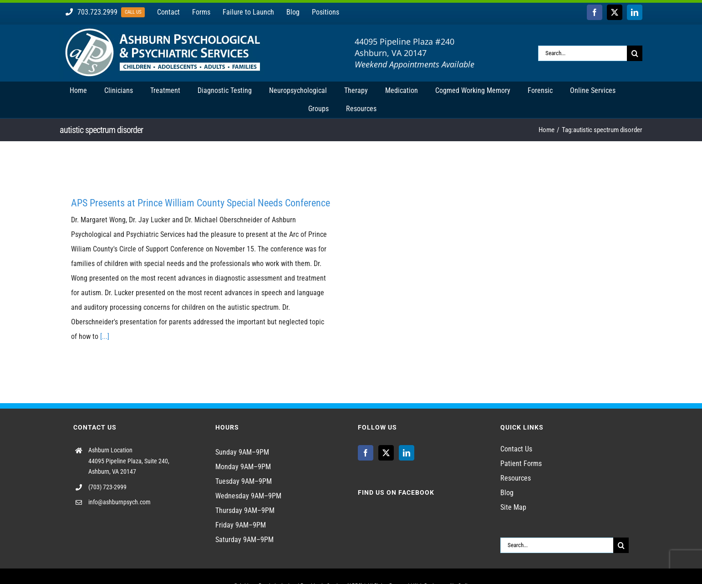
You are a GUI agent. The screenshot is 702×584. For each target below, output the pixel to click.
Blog (507, 492)
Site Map (513, 507)
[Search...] (582, 53)
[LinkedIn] (406, 453)
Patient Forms (521, 463)
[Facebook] (365, 453)
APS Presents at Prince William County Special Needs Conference (200, 203)
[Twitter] (386, 453)
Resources (515, 478)
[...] (104, 336)
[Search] (634, 53)
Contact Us (516, 449)
